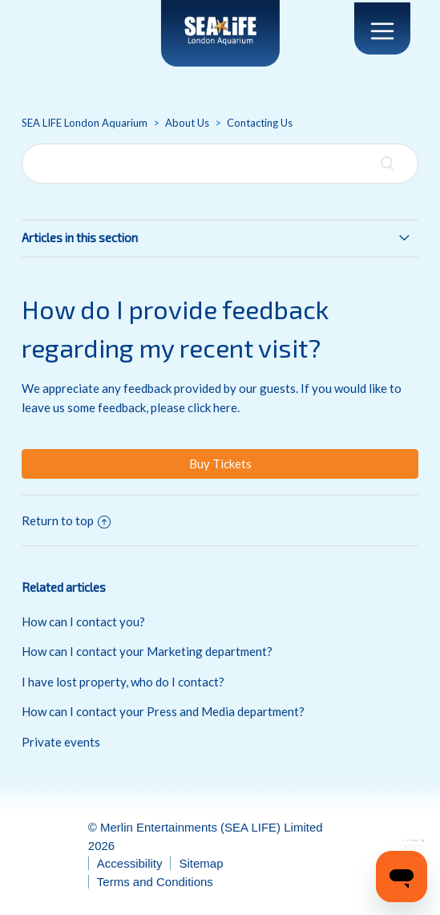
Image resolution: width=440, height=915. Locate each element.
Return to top (66, 520)
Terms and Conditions (155, 882)
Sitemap (201, 863)
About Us (187, 122)
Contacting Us (260, 122)
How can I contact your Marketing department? (147, 651)
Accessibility (130, 863)
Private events (61, 742)
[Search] (220, 164)
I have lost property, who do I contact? (123, 681)
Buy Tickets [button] (220, 463)
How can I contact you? (83, 621)
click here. (214, 407)
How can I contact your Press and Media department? (163, 711)
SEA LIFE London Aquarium (84, 122)
